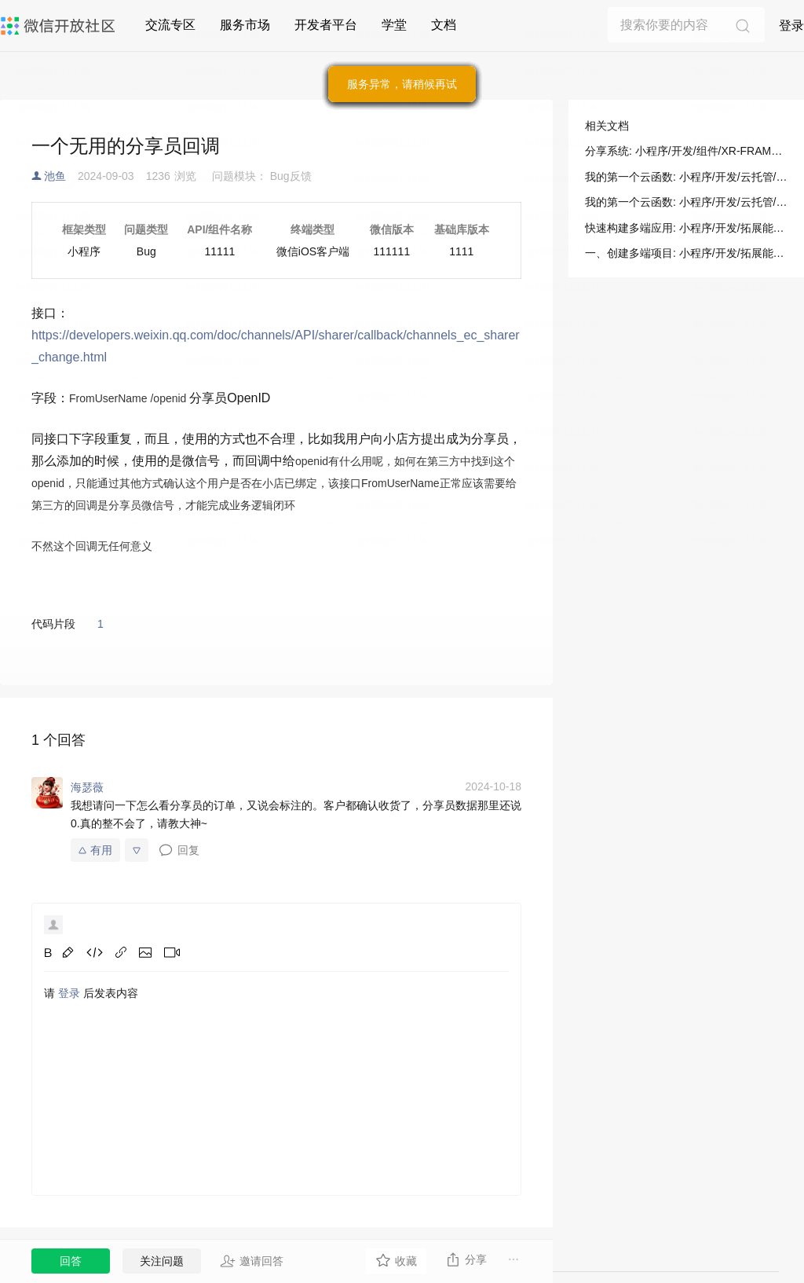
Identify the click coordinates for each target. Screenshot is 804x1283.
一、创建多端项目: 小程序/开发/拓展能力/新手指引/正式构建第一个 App (686, 253)
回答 (71, 1261)
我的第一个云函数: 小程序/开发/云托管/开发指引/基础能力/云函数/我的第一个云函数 (686, 176)
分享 (466, 1259)
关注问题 (162, 1261)
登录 (791, 25)
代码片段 (53, 624)
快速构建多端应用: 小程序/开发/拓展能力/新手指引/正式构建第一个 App (686, 228)
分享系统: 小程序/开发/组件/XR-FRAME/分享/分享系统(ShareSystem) (686, 151)
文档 (443, 24)
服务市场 (245, 24)
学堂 (394, 24)
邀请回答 (251, 1261)
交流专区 (170, 24)
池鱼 (55, 176)
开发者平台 (325, 24)
